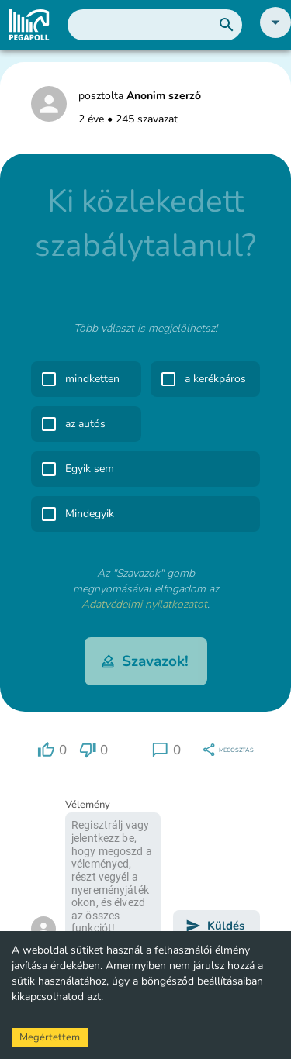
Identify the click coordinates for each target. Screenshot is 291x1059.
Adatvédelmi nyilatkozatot (144, 604)
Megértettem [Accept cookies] (49, 1037)
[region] (52, 750)
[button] (275, 34)
